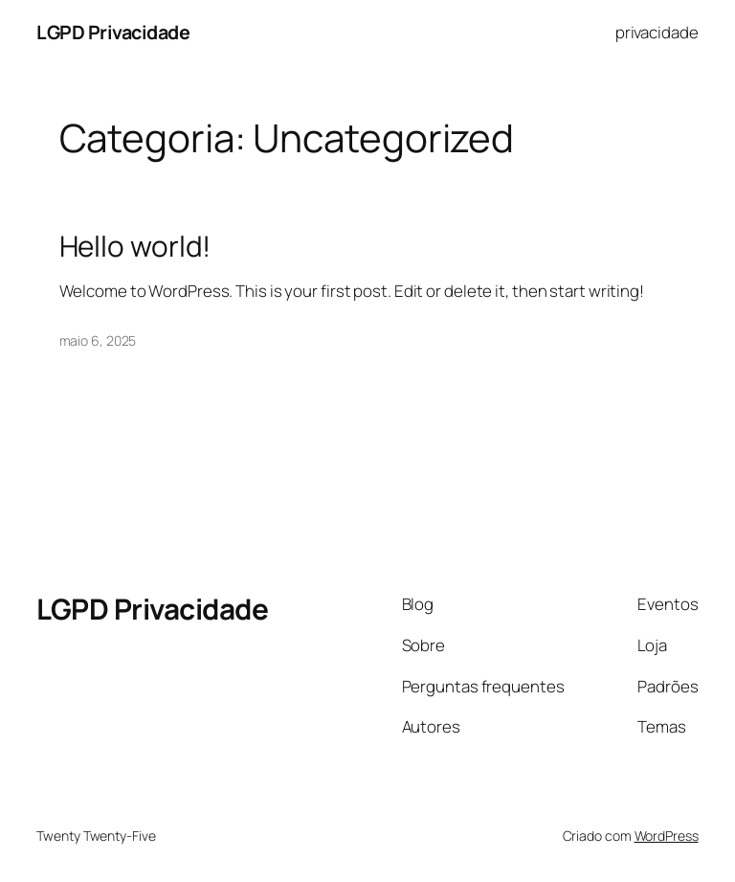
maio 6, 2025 (98, 340)
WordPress (667, 835)
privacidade (657, 32)
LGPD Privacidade (112, 32)
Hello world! (135, 245)
